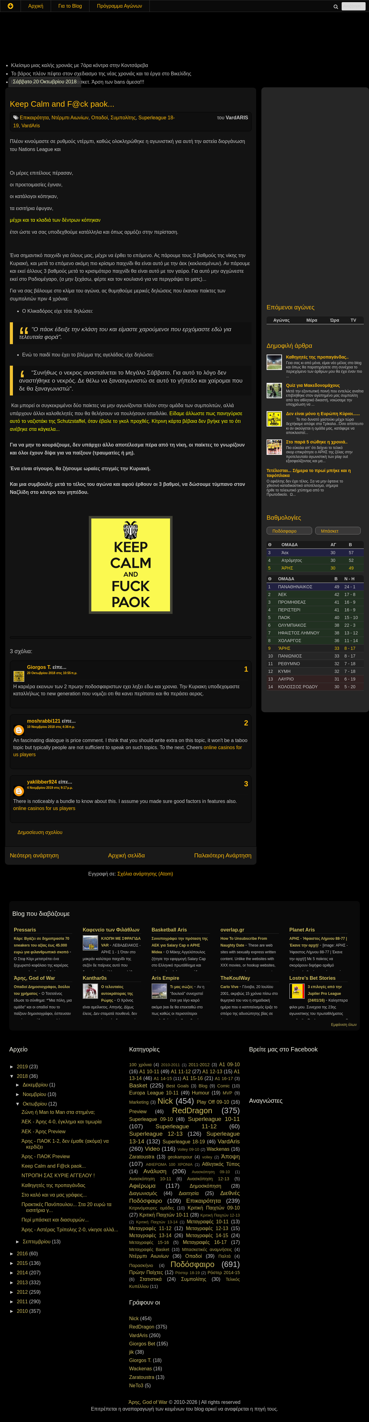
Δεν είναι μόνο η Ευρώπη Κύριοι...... (323, 413)
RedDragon (192, 1110)
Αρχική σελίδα (126, 855)
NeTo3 (136, 1385)
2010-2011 (170, 1065)
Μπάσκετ (330, 531)
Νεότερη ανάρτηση (34, 855)
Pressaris (25, 929)
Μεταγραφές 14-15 (207, 1235)
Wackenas (218, 1149)
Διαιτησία (189, 1193)
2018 (23, 1076)
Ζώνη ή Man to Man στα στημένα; (58, 1112)
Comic (223, 1085)
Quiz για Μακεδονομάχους (313, 385)
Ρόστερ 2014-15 (224, 1272)
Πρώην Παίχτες (146, 1272)
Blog (203, 1085)
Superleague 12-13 (156, 1133)
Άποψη (230, 1156)
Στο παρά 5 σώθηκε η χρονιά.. (316, 441)
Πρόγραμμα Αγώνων (119, 6)
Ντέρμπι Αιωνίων (70, 117)
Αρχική (35, 6)
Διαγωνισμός (143, 1193)
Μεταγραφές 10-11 (207, 1221)
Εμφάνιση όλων (344, 1025)
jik (131, 1352)
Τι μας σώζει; (182, 987)
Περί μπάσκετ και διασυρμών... (55, 1219)
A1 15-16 (193, 1078)
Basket (138, 1085)
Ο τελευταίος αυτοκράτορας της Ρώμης (117, 994)
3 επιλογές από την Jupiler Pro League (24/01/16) (325, 994)
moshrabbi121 (43, 721)
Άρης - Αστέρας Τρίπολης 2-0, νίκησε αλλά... (70, 1229)
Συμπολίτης (123, 117)
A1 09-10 (229, 1064)
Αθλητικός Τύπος (221, 1164)
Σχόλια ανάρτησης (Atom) (145, 873)
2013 (23, 1282)
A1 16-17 (224, 1078)
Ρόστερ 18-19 (187, 1272)
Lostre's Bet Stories (312, 978)
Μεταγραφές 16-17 (205, 1242)
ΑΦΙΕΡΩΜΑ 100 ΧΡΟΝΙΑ (169, 1164)
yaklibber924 (42, 781)
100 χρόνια (140, 1064)
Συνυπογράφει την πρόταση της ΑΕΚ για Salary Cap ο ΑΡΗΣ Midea (180, 945)
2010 (23, 1311)
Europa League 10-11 (154, 1092)
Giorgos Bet (142, 1343)
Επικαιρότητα (34, 117)
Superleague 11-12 (186, 1126)
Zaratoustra (141, 1156)
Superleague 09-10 (151, 1119)
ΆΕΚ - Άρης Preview (43, 1131)
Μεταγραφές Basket (149, 1249)
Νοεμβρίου (35, 1094)
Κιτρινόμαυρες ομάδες (151, 1208)
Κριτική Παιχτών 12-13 (220, 1215)
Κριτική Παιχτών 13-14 (157, 1222)
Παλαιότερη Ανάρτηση (223, 855)
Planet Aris (302, 929)
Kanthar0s (95, 978)
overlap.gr (232, 929)
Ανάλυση (154, 1171)
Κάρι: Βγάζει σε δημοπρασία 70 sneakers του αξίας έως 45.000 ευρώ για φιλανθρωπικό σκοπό (41, 945)
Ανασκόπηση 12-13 (208, 1178)
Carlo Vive (230, 987)
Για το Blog (70, 6)
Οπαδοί (99, 117)
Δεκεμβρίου (36, 1084)
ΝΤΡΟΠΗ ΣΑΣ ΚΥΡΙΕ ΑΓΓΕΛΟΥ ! (58, 1175)
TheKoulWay (235, 978)
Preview (138, 1111)
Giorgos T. (39, 667)
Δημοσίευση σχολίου (40, 832)
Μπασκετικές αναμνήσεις (207, 1249)
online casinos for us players (44, 808)
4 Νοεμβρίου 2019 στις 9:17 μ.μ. (50, 787)
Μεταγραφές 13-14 (150, 1235)
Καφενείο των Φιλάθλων (111, 929)
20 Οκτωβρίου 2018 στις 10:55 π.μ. (52, 673)
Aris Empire (165, 978)
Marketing (139, 1102)
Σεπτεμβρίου (37, 1241)
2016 (23, 1253)
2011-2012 (199, 1064)
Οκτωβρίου (35, 1103)
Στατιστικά (151, 1279)
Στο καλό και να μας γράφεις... (54, 1195)
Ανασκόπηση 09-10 (211, 1172)
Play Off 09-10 (213, 1102)
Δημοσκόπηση (205, 1186)
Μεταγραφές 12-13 (207, 1228)
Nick (165, 1101)
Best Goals (177, 1085)
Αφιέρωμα (142, 1185)
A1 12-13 (212, 1071)
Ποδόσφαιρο (284, 531)
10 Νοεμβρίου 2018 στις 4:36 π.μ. (51, 727)
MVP (227, 1092)
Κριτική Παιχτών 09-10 (214, 1207)
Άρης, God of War (34, 978)
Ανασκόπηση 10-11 (150, 1178)
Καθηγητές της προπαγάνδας (53, 1185)
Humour (200, 1092)
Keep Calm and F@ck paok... (62, 104)
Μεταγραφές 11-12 (150, 1228)
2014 (23, 1272)
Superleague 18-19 (183, 1141)
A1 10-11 (149, 1071)
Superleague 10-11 (214, 1119)
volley (207, 1157)
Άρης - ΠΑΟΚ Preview (46, 1156)
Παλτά (224, 1256)
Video (152, 1149)
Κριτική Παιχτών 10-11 (163, 1214)
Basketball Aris (169, 929)
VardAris (31, 125)
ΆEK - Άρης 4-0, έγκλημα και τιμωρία (62, 1121)
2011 (23, 1301)
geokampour (180, 1156)
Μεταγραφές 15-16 (149, 1242)
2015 (23, 1263)
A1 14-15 (163, 1078)
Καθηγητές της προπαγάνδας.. (317, 357)
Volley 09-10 (188, 1149)
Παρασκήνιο (141, 1265)
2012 (23, 1292)
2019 (23, 1066)
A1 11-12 (181, 1071)
